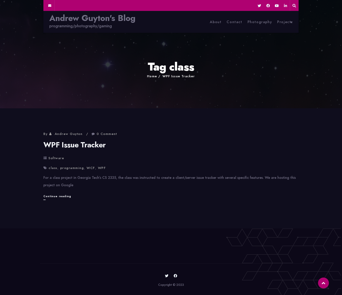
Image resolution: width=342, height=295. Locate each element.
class (53, 168)
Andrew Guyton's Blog (92, 18)
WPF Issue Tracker (178, 76)
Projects (285, 22)
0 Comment (107, 133)
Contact (234, 22)
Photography (260, 22)
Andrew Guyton (69, 133)
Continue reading (57, 196)
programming (72, 168)
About (215, 22)
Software (56, 158)
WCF (91, 168)
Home (152, 76)
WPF (102, 168)
